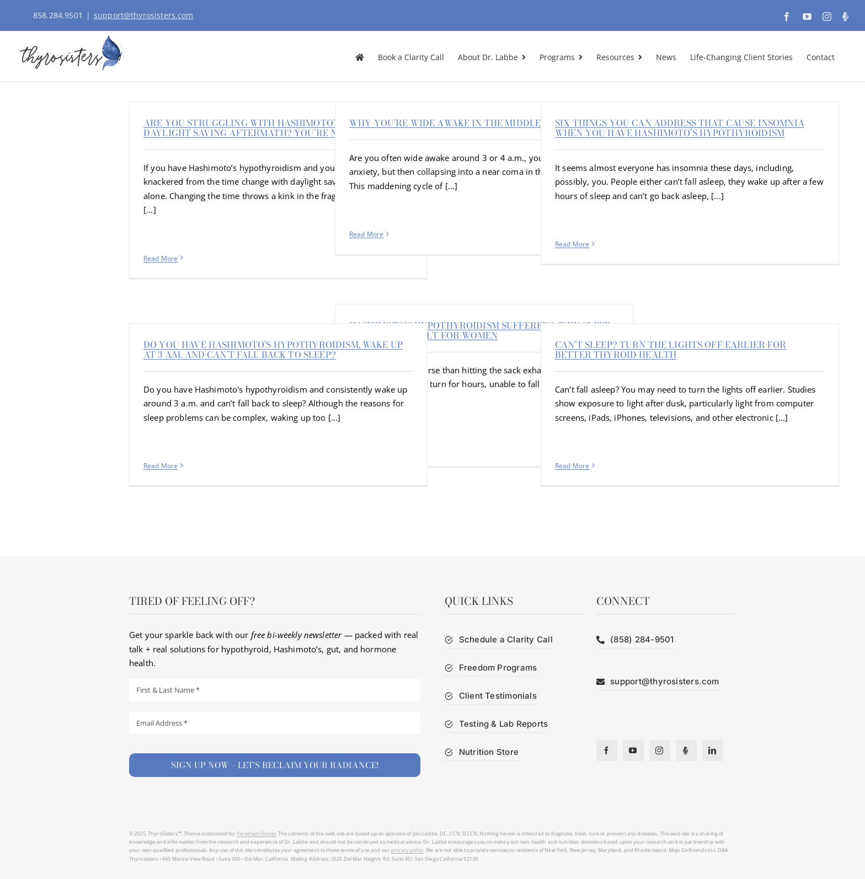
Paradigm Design (257, 833)
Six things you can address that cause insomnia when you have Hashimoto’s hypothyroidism (679, 128)
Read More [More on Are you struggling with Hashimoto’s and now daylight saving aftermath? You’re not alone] (160, 258)
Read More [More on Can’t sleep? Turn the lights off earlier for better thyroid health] (572, 465)
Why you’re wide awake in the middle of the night (478, 123)
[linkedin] (712, 750)
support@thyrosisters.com (144, 15)
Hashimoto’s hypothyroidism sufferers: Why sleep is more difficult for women (479, 330)
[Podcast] (686, 750)
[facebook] (606, 750)
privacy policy (407, 850)
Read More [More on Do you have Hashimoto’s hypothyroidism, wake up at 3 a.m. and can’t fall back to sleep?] (160, 465)
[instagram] (659, 750)
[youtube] (633, 750)
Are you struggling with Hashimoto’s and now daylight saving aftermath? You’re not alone (265, 128)
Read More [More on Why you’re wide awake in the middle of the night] (366, 234)
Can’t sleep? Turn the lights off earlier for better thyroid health (671, 349)
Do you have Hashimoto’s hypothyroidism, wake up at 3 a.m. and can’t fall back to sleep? (273, 349)
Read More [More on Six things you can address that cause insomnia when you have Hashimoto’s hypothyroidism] (572, 244)
